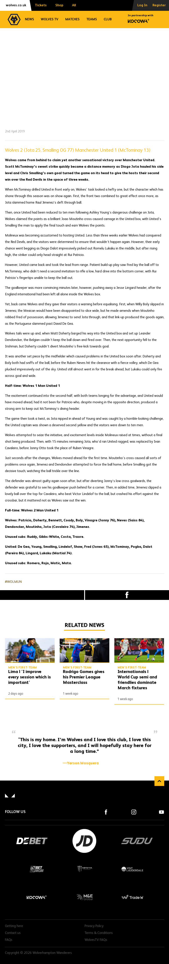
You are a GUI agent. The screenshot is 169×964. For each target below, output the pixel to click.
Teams (91, 19)
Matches (72, 19)
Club (108, 19)
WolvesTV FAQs (96, 940)
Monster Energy (85, 869)
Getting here (14, 926)
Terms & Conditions (99, 933)
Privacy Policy (94, 926)
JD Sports (84, 841)
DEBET (32, 841)
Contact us (13, 933)
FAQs (8, 940)
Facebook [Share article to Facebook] (127, 595)
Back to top (159, 781)
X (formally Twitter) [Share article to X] (42, 595)
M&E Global (85, 897)
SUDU (137, 841)
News (29, 19)
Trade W (132, 897)
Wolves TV (49, 19)
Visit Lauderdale (132, 869)
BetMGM (37, 869)
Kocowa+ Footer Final (37, 897)
